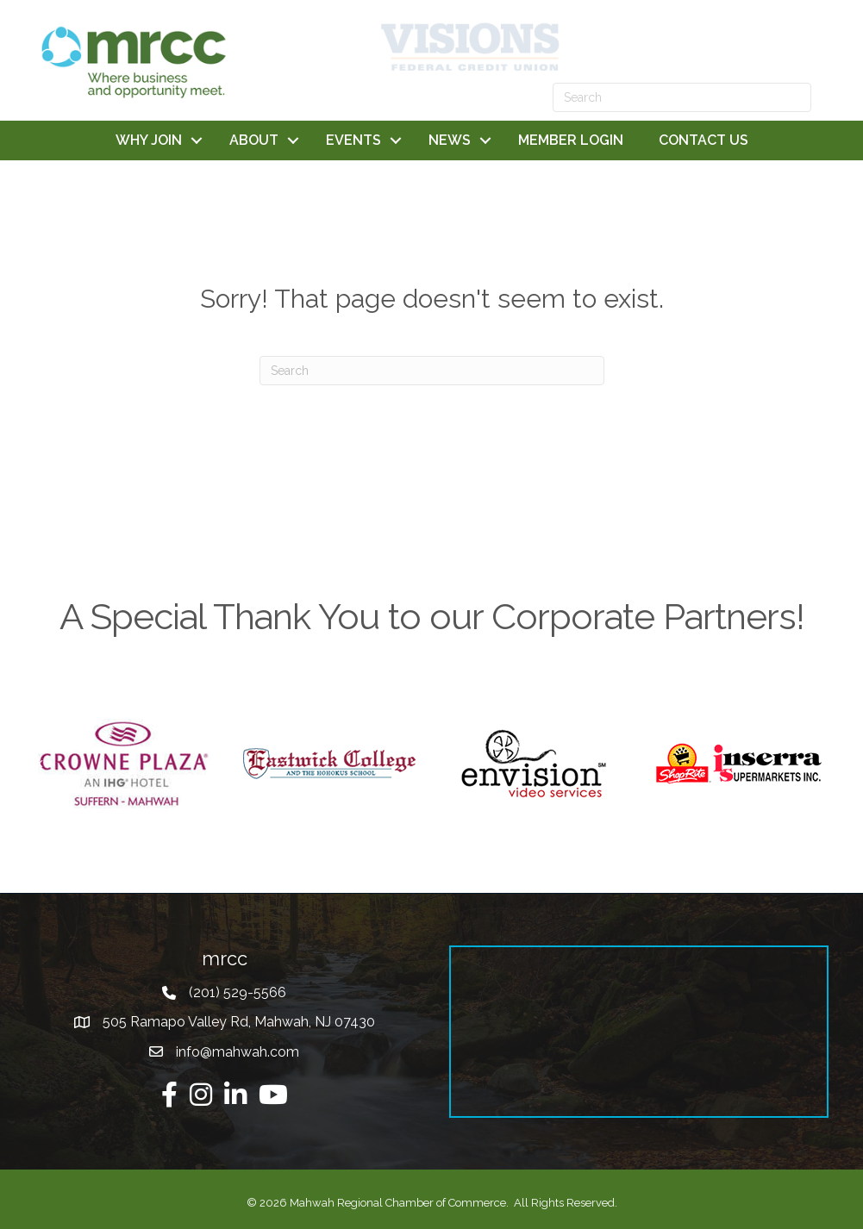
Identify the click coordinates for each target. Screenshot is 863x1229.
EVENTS (353, 140)
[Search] (432, 370)
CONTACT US (703, 140)
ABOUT (253, 140)
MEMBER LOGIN (570, 140)
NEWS (449, 140)
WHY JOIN (149, 140)
